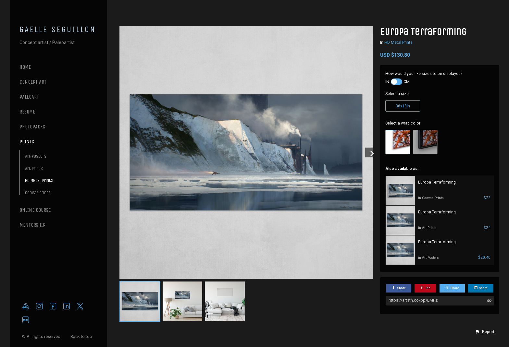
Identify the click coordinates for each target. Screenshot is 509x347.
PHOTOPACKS (32, 127)
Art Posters (35, 156)
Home (25, 67)
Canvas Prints (38, 193)
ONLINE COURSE (35, 210)
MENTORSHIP (32, 225)
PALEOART (29, 97)
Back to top (81, 336)
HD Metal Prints (39, 180)
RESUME (27, 112)
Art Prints (34, 168)
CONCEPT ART (32, 82)
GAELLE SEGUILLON (57, 29)
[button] (484, 332)
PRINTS (26, 141)
